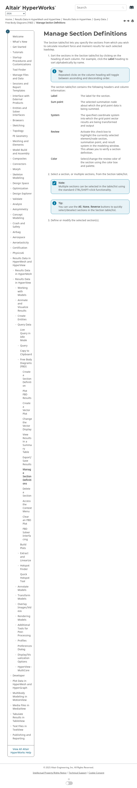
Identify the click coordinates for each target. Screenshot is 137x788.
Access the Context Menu (27, 506)
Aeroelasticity (21, 243)
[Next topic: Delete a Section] (128, 21)
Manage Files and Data (21, 76)
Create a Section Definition (27, 379)
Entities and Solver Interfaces (20, 111)
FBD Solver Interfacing (27, 534)
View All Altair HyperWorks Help (21, 751)
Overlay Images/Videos (24, 607)
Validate (17, 199)
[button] (11, 36)
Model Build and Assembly (21, 151)
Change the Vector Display (27, 424)
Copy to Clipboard (26, 352)
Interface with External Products (21, 99)
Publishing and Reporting (22, 736)
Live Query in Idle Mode (25, 335)
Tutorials (18, 52)
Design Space (21, 183)
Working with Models (23, 291)
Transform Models (24, 597)
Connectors (19, 164)
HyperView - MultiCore (25, 668)
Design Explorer (22, 194)
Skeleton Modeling (18, 176)
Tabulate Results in (19, 717)
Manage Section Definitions (50, 22)
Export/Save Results (27, 461)
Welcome (18, 36)
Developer (19, 675)
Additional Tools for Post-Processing (24, 630)
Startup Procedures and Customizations (22, 61)
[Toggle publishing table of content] (8, 31)
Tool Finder (19, 70)
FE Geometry (20, 136)
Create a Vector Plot (27, 408)
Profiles (22, 641)
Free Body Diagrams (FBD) (19, 22)
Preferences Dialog (25, 647)
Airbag (17, 232)
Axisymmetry (20, 209)
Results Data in (77, 19)
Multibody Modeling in (20, 696)
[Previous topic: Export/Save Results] (125, 21)
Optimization (20, 188)
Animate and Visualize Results (23, 305)
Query (100, 19)
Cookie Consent (96, 772)
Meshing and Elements (21, 143)
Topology (18, 131)
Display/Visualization (24, 658)
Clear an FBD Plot (27, 520)
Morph (17, 169)
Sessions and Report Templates (20, 87)
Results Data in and (37, 19)
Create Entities (22, 317)
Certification (20, 248)
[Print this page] (132, 21)
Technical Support (78, 772)
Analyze (17, 204)
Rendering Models (24, 618)
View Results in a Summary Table (27, 443)
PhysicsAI (18, 253)
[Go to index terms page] (128, 9)
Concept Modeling (18, 216)
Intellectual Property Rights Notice (50, 772)
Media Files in (21, 707)
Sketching (18, 125)
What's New (20, 42)
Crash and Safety (19, 225)
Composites (20, 159)
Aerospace (19, 237)
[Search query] (100, 7)
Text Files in (20, 728)
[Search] (122, 7)
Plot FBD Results (27, 394)
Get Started (19, 47)
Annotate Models (23, 588)
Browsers (18, 120)
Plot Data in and (22, 684)
